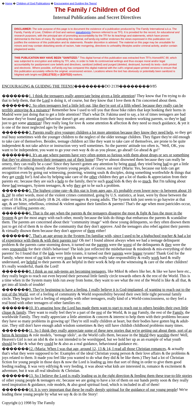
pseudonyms (83, 32)
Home (8, 3)
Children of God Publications (33, 3)
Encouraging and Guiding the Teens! (75, 3)
